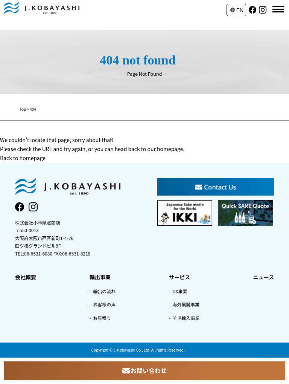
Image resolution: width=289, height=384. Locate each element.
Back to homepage (23, 158)
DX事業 (180, 291)
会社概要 (25, 277)
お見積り (102, 318)
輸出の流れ (104, 291)
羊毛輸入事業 (186, 318)
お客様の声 (104, 304)
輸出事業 (100, 277)
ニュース (263, 277)
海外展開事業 (186, 304)
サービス (179, 277)
